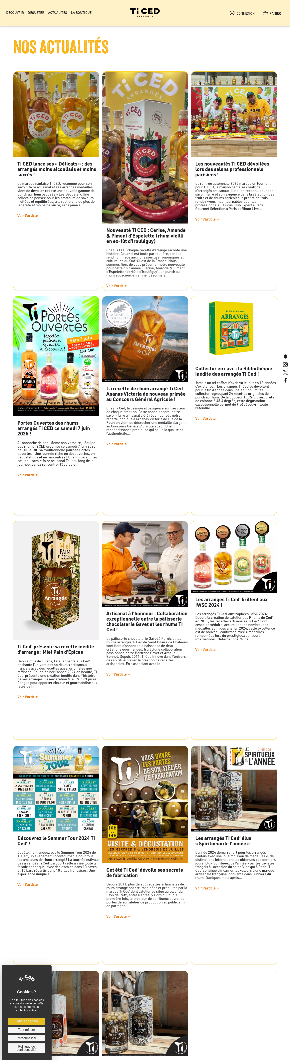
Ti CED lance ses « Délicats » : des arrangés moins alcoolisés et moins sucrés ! (56, 169)
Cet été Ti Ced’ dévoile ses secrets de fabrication (144, 872)
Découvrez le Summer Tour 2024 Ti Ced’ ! (56, 840)
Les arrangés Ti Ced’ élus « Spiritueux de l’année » (223, 840)
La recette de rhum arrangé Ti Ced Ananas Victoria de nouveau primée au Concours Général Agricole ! (146, 393)
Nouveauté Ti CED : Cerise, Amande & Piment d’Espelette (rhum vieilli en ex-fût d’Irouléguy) (146, 235)
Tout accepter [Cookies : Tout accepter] (26, 1021)
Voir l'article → (29, 215)
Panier (272, 13)
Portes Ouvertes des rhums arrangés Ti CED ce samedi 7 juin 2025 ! (53, 428)
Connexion (242, 13)
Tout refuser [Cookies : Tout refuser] (26, 1029)
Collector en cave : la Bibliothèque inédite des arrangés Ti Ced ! (233, 371)
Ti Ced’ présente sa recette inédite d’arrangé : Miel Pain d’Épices (55, 649)
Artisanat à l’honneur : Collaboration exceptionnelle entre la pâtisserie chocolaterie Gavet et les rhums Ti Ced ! (146, 621)
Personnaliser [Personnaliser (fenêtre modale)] (26, 1038)
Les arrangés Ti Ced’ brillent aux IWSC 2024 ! (231, 602)
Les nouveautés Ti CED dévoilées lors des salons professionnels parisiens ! (232, 169)
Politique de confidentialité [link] (26, 1048)
